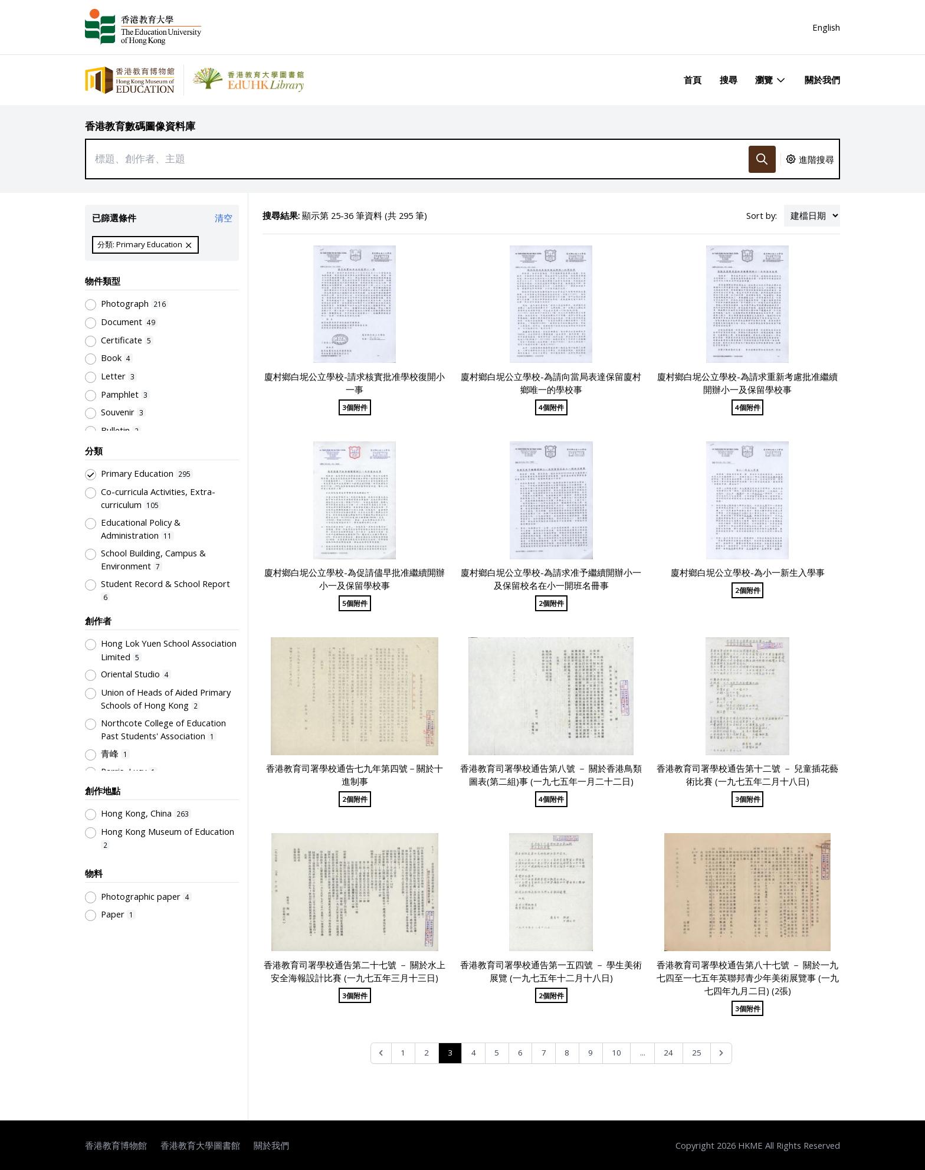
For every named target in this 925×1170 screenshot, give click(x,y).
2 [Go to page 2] (426, 1052)
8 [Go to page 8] (567, 1052)
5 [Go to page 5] (496, 1052)
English (826, 27)
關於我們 (822, 80)
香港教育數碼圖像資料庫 (140, 126)
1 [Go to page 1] (403, 1052)
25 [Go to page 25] (696, 1052)
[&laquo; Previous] (381, 1053)
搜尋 (728, 80)
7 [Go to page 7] (544, 1052)
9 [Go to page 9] (590, 1052)
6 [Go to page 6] (520, 1052)
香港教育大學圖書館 (200, 1145)
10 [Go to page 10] (616, 1052)
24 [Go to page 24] (668, 1052)
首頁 (692, 80)
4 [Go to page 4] (473, 1052)
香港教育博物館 (116, 1145)
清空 (223, 218)
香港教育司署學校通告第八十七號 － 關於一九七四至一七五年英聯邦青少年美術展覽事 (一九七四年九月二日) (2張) (748, 978)
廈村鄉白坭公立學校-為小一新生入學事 (748, 572)
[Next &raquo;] (721, 1053)
